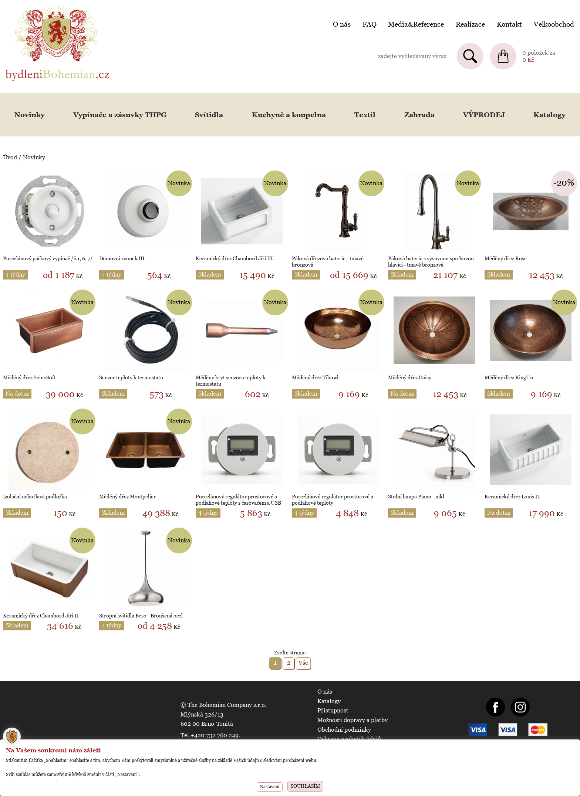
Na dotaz (17, 393)
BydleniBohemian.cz (32, 5)
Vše (303, 662)
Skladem (209, 274)
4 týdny (15, 274)
